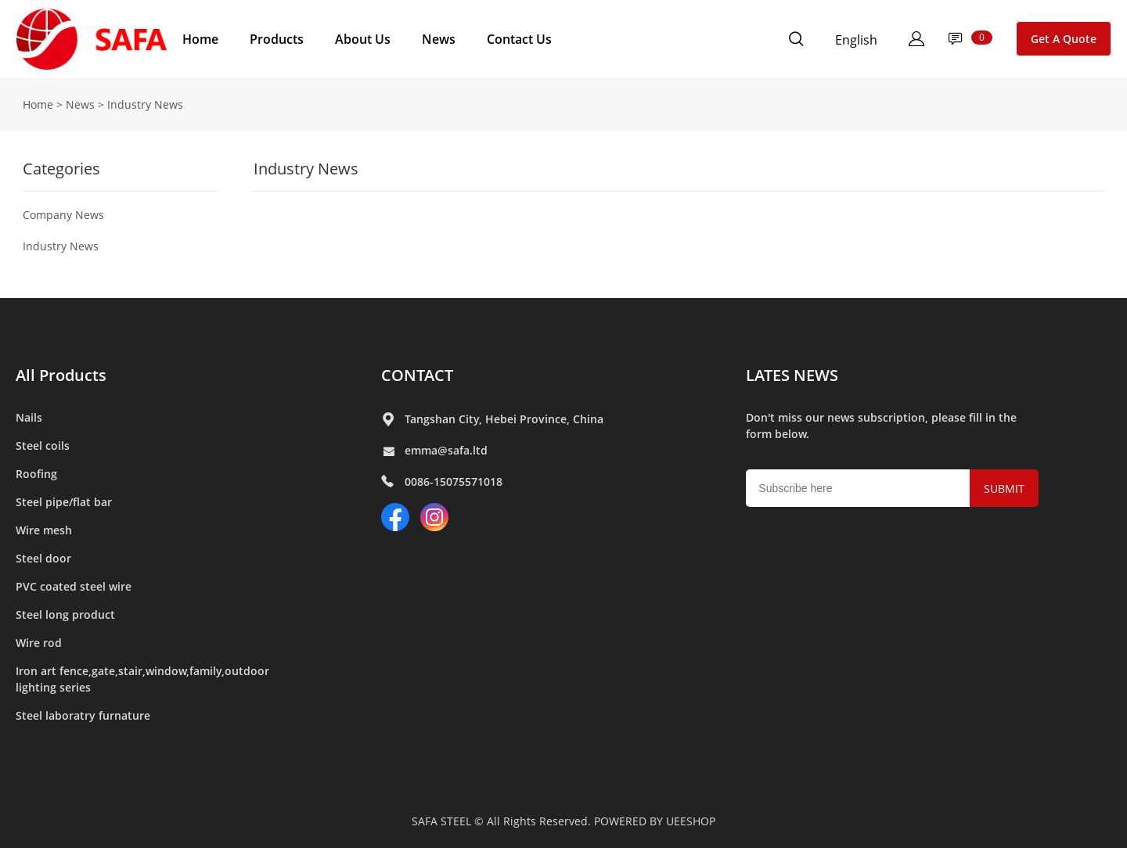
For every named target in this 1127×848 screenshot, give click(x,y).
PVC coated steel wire (73, 586)
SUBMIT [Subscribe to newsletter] (1004, 488)
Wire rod (39, 642)
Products (277, 39)
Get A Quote (1063, 38)
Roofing (36, 473)
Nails (29, 417)
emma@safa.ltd (446, 450)
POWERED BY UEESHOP (654, 821)
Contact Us (519, 39)
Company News (63, 214)
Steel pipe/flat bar (64, 501)
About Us (363, 39)
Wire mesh (44, 530)
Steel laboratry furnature (83, 715)
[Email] (857, 488)
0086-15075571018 (453, 481)
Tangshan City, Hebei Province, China (504, 418)
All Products (61, 375)
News (438, 39)
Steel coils (43, 445)
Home (200, 39)
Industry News (61, 246)
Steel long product (65, 614)
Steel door (43, 558)
